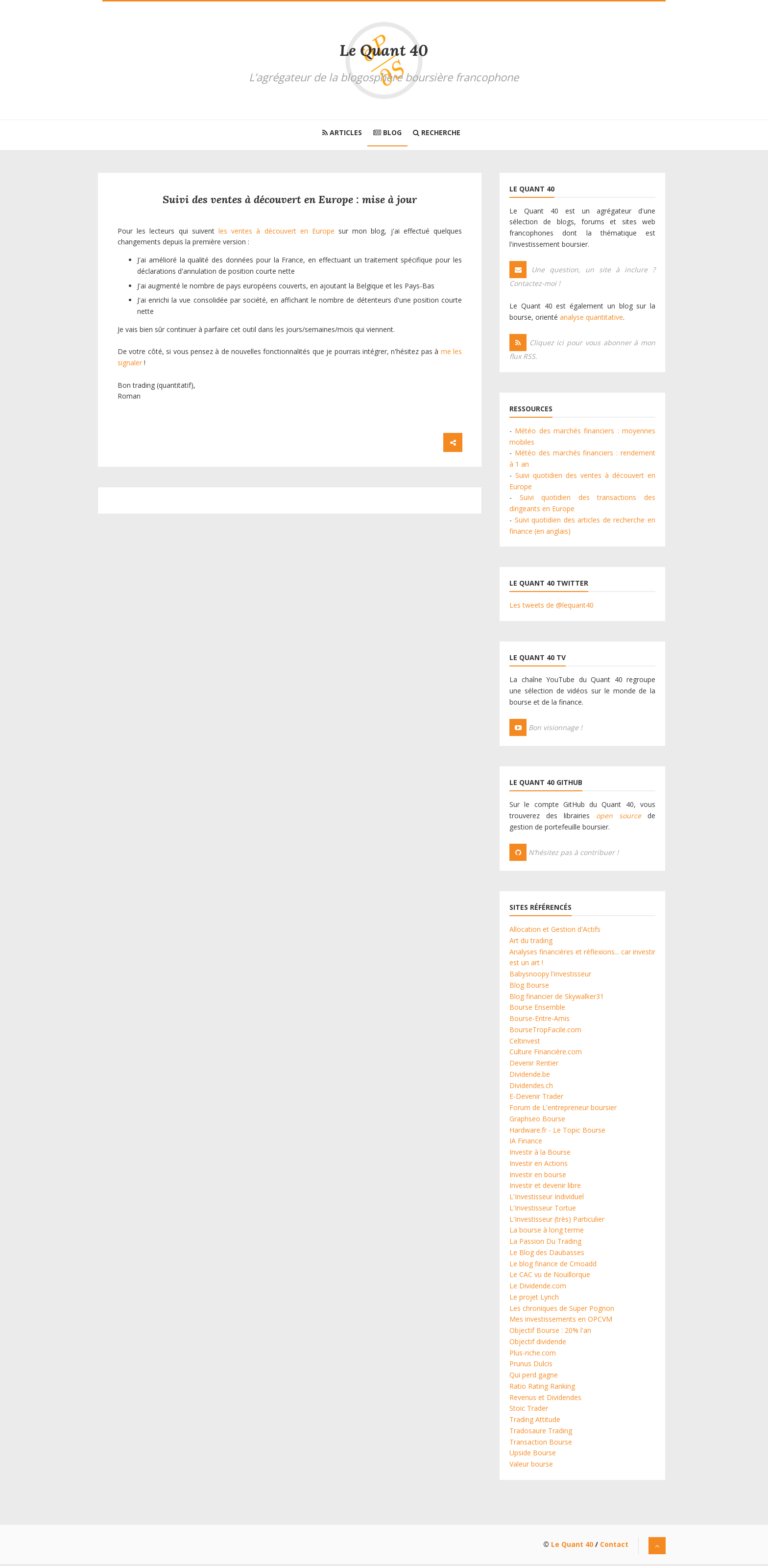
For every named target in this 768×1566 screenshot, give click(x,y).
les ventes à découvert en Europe (276, 232)
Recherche (440, 133)
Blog (387, 133)
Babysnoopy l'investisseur (550, 975)
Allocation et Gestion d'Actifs (554, 931)
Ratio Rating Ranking (542, 1388)
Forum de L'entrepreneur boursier (563, 1109)
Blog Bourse (529, 987)
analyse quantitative (591, 319)
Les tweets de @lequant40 (551, 607)
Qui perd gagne (533, 1376)
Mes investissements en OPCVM (560, 1321)
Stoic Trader (528, 1410)
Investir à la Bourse (540, 1154)
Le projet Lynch (534, 1299)
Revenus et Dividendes (545, 1399)
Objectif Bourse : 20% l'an (550, 1332)
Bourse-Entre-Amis (539, 1020)
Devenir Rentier (533, 1064)
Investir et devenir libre (545, 1187)
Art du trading (530, 942)
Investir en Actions (538, 1165)
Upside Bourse (532, 1455)
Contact (614, 1546)
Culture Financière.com (545, 1054)
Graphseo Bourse (537, 1120)
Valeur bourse (531, 1466)
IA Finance (525, 1143)
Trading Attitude (534, 1421)
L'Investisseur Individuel (546, 1198)
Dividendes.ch (531, 1087)
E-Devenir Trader (536, 1098)
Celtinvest (524, 1042)
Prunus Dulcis (530, 1366)
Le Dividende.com (537, 1287)
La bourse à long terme (546, 1232)
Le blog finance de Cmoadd (553, 1265)
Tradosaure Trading (540, 1432)
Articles (339, 133)
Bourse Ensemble (537, 1009)
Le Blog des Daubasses (546, 1254)
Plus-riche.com (532, 1354)
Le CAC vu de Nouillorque (549, 1276)
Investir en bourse (537, 1176)
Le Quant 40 (383, 50)
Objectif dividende (537, 1343)
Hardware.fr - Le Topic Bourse (557, 1132)
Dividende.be (529, 1076)
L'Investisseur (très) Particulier (556, 1221)
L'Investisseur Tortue (542, 1209)
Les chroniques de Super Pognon (561, 1310)
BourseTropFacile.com (545, 1031)
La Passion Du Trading (545, 1243)
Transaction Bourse (540, 1443)
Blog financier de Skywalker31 (556, 998)
